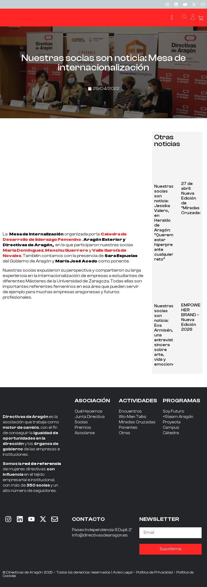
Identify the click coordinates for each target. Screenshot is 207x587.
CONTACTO (88, 519)
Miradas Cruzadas (137, 422)
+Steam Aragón (178, 416)
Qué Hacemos (88, 411)
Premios (83, 427)
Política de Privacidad (154, 572)
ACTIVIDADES (138, 400)
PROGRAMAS (181, 400)
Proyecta (172, 422)
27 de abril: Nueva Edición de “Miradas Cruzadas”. (192, 198)
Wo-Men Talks (132, 416)
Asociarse (85, 433)
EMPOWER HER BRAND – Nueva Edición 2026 (192, 317)
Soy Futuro (173, 411)
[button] (171, 17)
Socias (81, 422)
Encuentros (130, 411)
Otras (124, 433)
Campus (171, 427)
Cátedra (171, 433)
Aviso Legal (123, 572)
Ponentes (128, 427)
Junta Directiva (90, 416)
